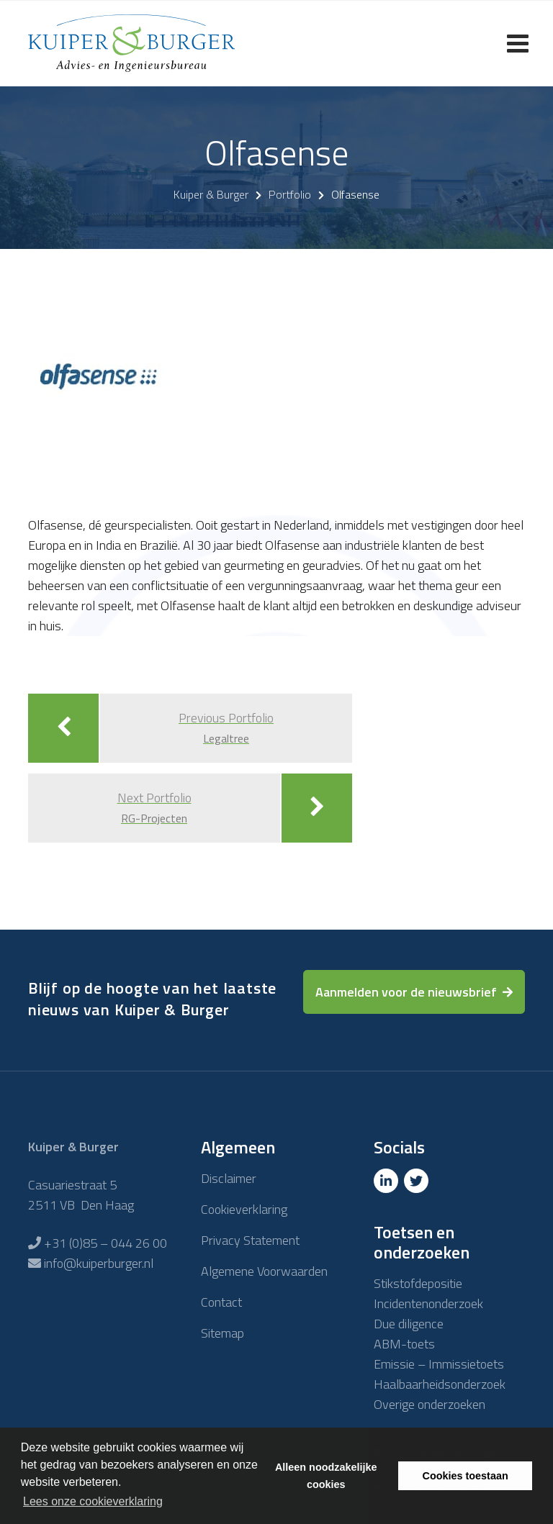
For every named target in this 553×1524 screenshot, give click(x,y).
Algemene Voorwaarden (264, 1271)
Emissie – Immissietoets (439, 1364)
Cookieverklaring (244, 1209)
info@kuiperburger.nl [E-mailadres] (98, 1263)
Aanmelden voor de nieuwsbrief (406, 992)
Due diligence (409, 1323)
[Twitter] (417, 1181)
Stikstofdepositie (418, 1283)
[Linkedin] (387, 1181)
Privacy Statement (250, 1240)
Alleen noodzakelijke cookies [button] (326, 1475)
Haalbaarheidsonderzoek (439, 1384)
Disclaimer (228, 1178)
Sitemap (222, 1333)
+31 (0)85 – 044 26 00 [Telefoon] (105, 1243)
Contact (221, 1302)
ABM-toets (404, 1343)
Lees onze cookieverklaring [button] (93, 1501)
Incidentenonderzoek (428, 1303)
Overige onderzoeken (429, 1404)
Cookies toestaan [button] (465, 1476)
